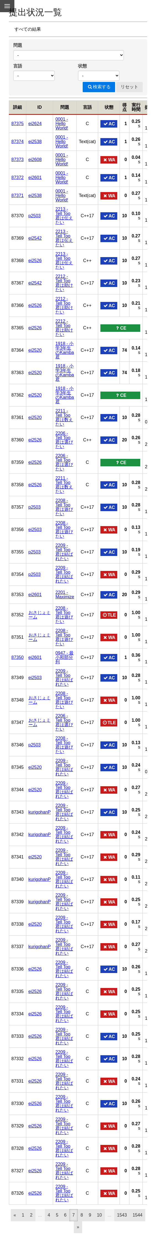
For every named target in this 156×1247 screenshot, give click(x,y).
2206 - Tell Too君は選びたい (64, 440)
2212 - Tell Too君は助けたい (64, 283)
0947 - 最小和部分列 (64, 657)
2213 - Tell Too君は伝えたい (64, 216)
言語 (17, 66)
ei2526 (35, 260)
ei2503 (35, 529)
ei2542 (35, 238)
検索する (99, 86)
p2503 (34, 215)
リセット (129, 86)
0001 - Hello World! (61, 123)
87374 (17, 141)
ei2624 (35, 123)
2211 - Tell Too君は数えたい (64, 417)
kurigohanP (39, 812)
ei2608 (35, 159)
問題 (17, 45)
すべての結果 (27, 29)
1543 (122, 1215)
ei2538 (35, 141)
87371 (17, 195)
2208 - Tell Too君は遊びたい (64, 507)
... (40, 1215)
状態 (82, 66)
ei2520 (35, 350)
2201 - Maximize (64, 594)
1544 (137, 1215)
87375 (17, 123)
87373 (17, 159)
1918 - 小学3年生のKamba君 (64, 350)
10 (99, 1215)
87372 (17, 177)
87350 (17, 657)
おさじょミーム (39, 614)
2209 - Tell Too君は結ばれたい (64, 552)
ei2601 (35, 177)
